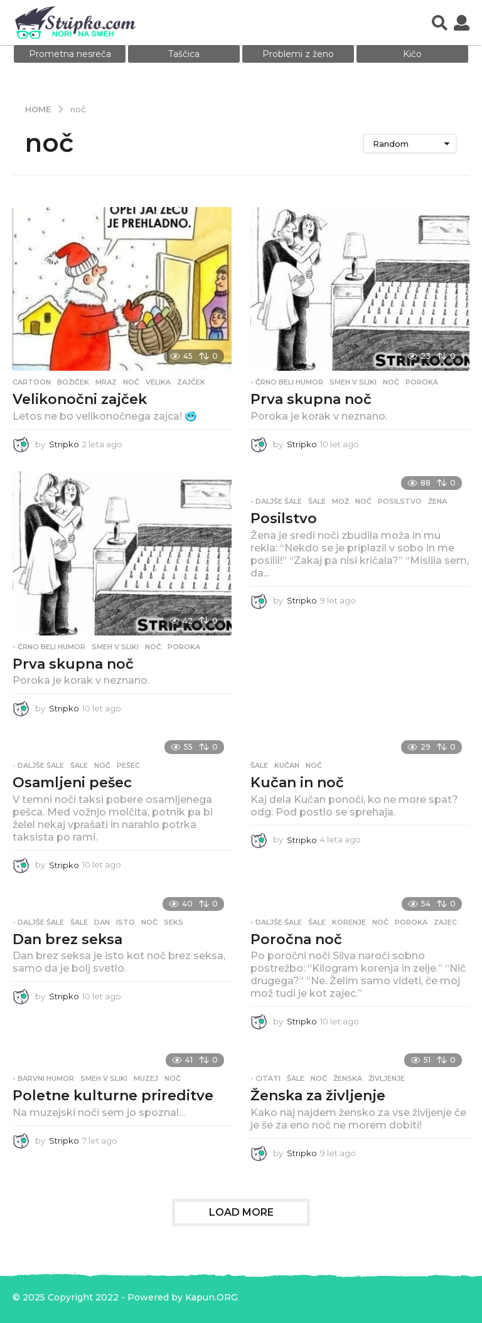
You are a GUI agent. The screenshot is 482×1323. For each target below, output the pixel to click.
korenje (349, 922)
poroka (421, 382)
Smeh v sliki (353, 382)
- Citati (265, 1078)
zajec (445, 922)
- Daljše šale (276, 501)
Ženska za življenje (317, 1095)
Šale (317, 501)
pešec (128, 765)
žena (437, 501)
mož (340, 501)
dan (102, 922)
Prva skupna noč (311, 399)
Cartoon (32, 382)
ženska (347, 1078)
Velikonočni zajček (80, 399)
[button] (439, 22)
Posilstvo (283, 518)
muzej (146, 1078)
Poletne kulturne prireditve (113, 1095)
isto (125, 922)
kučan (286, 765)
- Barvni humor (43, 1078)
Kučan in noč (297, 782)
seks (173, 922)
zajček (191, 382)
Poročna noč (296, 939)
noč (131, 382)
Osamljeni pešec (72, 782)
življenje (386, 1078)
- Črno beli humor (286, 382)
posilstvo (400, 501)
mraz (106, 382)
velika (158, 382)
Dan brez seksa (67, 939)
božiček (73, 382)
